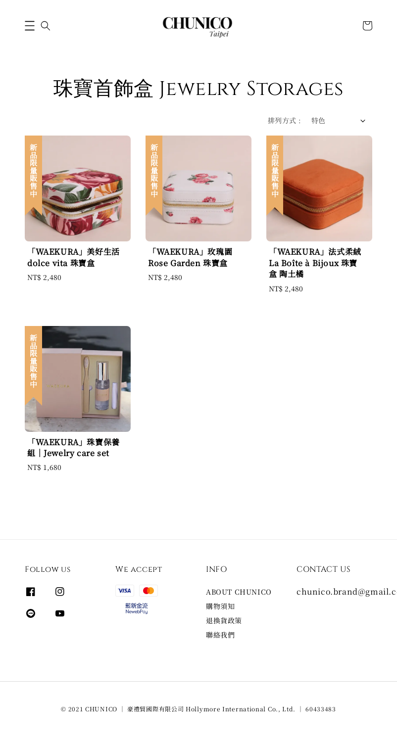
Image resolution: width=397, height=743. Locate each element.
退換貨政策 (224, 620)
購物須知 (220, 606)
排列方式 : (284, 120)
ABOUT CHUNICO (239, 592)
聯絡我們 (220, 635)
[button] (30, 26)
